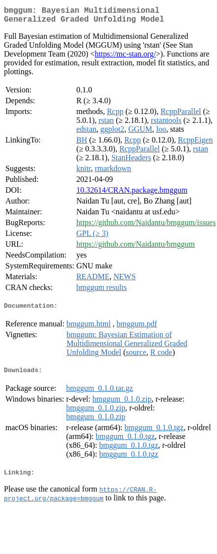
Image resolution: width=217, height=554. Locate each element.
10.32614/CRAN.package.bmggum (131, 194)
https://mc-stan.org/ (125, 58)
